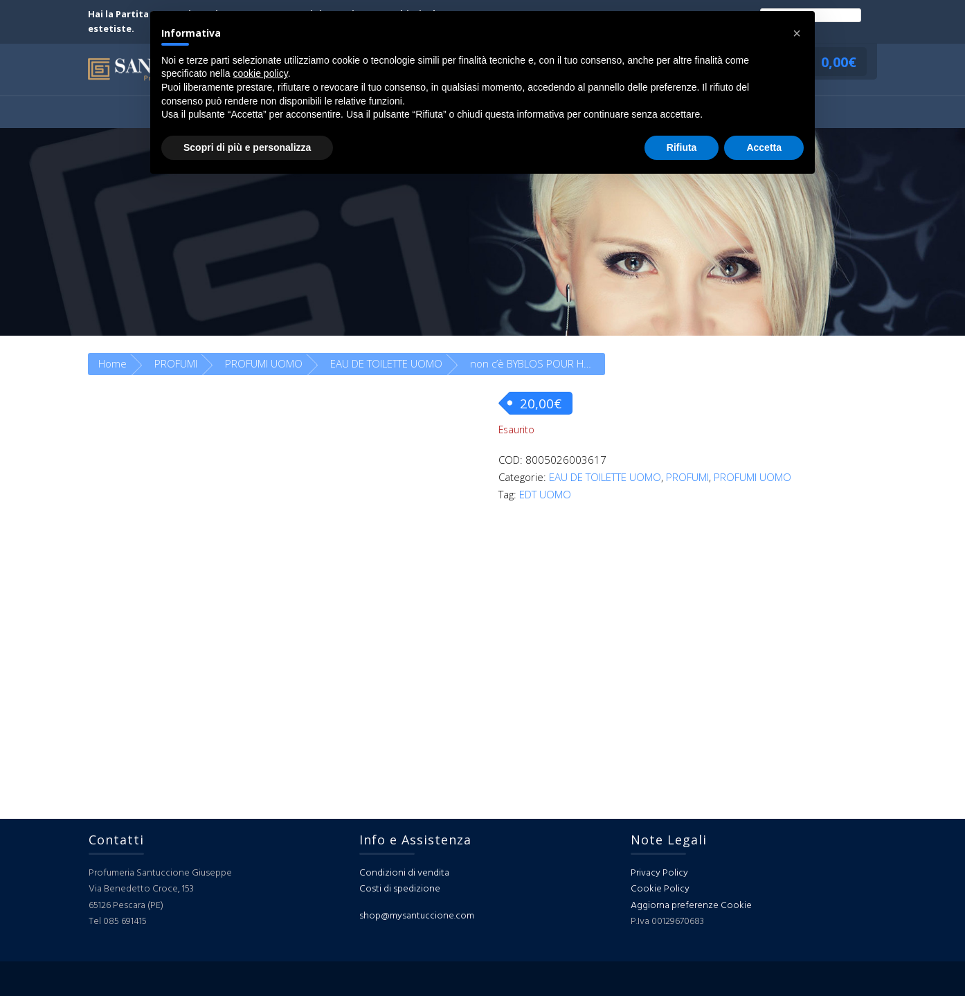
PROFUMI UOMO (264, 363)
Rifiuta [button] (682, 147)
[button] (797, 33)
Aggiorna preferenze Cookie (691, 906)
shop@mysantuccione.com (416, 916)
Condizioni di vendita (404, 873)
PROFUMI (175, 363)
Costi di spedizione (399, 889)
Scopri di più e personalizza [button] (247, 147)
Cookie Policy (660, 889)
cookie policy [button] (260, 73)
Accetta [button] (764, 147)
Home (112, 363)
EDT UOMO (545, 494)
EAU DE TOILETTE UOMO (386, 363)
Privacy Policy (659, 873)
